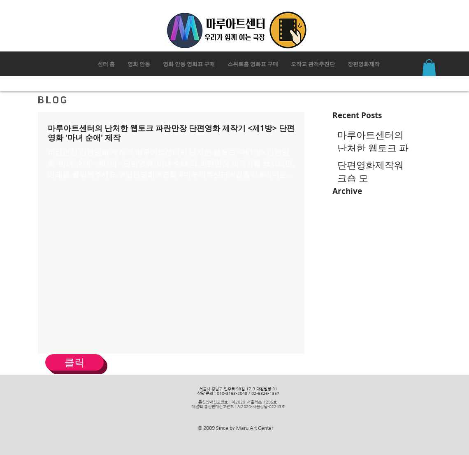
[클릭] (74, 362)
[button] (429, 67)
